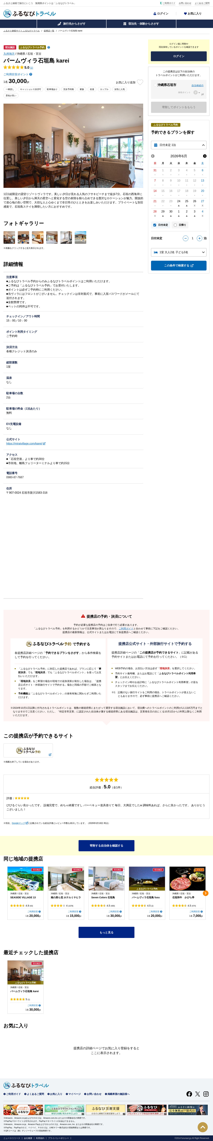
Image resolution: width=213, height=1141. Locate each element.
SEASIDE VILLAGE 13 (23, 897)
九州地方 (9, 53)
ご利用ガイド (169, 3)
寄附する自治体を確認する (106, 845)
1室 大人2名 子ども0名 (174, 252)
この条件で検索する (176, 265)
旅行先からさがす (74, 23)
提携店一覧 (49, 31)
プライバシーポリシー (58, 1138)
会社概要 (28, 1138)
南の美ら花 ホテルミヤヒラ (66, 897)
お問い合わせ (185, 3)
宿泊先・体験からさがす (143, 23)
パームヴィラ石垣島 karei (24, 991)
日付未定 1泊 (168, 144)
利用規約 (40, 1138)
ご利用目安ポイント (16, 74)
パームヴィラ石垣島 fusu (146, 897)
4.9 (29, 905)
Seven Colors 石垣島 (103, 897)
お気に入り (195, 13)
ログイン (162, 13)
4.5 (111, 905)
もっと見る (106, 932)
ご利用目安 (32, 911)
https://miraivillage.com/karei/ (24, 443)
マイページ (74, 1094)
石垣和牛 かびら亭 (183, 897)
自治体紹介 (198, 85)
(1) (31, 67)
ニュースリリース (11, 1138)
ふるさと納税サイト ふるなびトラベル (21, 31)
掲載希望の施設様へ (119, 1094)
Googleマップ (18, 823)
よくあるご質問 (202, 3)
